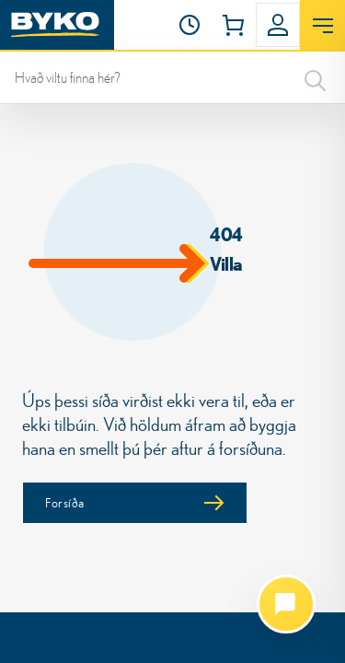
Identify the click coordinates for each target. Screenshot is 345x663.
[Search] (315, 77)
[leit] (172, 77)
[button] (189, 25)
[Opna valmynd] (322, 26)
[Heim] (57, 25)
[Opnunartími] (189, 25)
